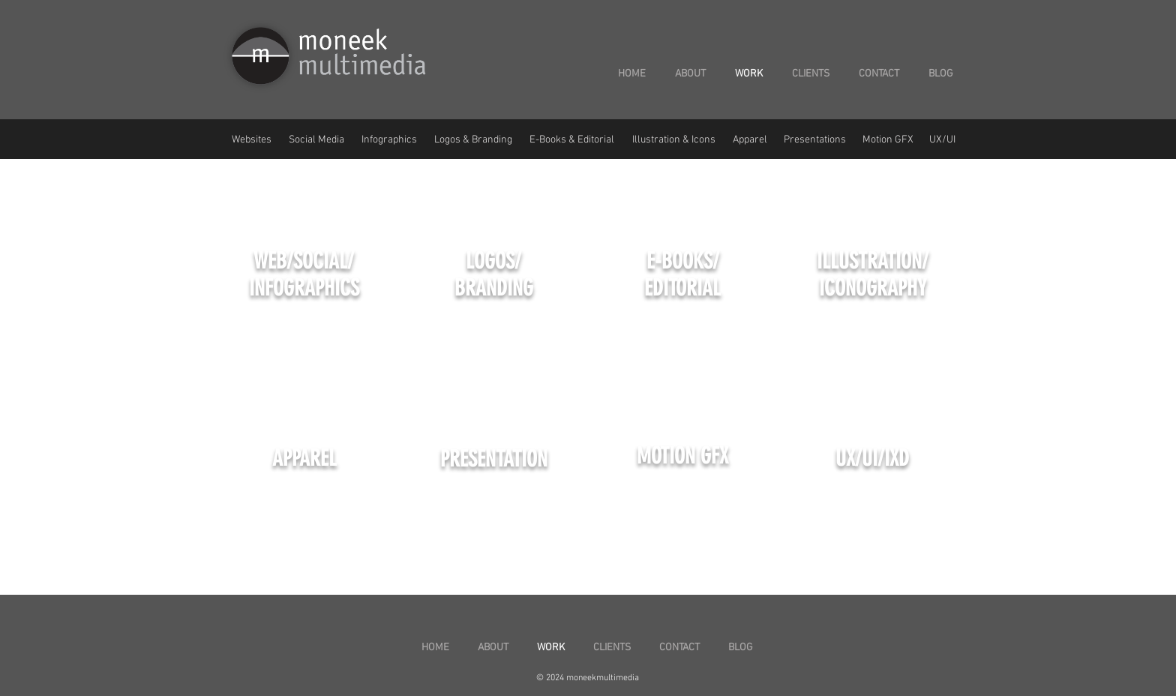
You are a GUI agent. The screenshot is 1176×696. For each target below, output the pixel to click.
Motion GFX (888, 140)
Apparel (750, 140)
